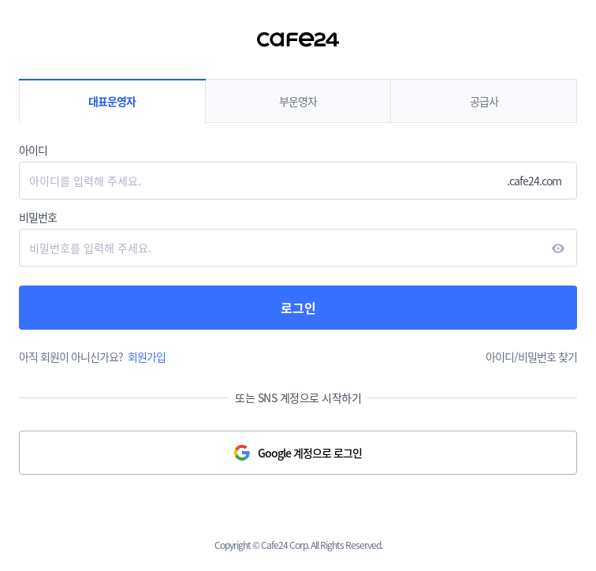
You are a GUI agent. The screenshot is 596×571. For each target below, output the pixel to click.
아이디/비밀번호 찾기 (531, 356)
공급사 (484, 101)
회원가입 (147, 356)
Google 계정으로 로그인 (310, 453)
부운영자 (298, 101)
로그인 (298, 307)
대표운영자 (112, 101)
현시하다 (558, 248)
